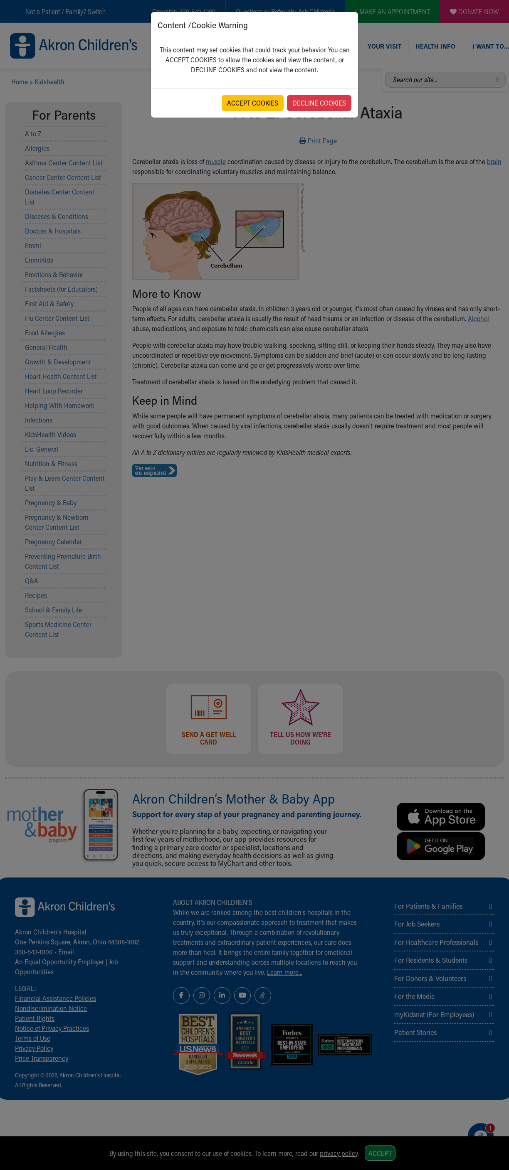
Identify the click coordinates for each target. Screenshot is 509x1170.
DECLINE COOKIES (319, 102)
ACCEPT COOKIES (252, 102)
